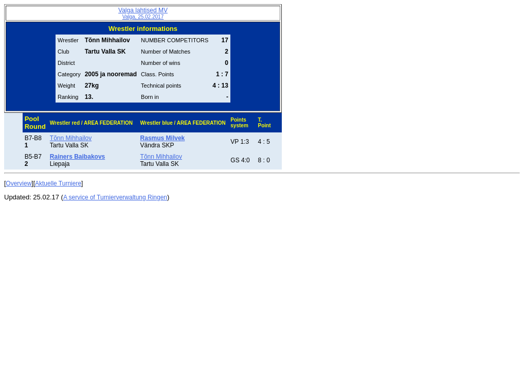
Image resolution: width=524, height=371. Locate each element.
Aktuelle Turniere (58, 183)
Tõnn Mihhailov (71, 138)
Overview (18, 183)
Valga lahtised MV (143, 13)
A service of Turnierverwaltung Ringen (115, 197)
